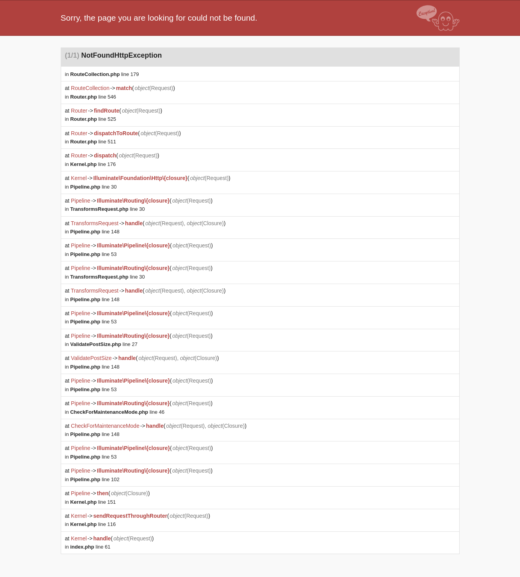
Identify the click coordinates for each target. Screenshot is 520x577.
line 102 (94, 479)
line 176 (93, 164)
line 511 (93, 142)
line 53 (93, 254)
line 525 (93, 119)
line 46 (117, 412)
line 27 (103, 344)
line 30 (93, 187)
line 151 (93, 502)
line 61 (90, 547)
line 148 (94, 232)
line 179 (104, 74)
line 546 (93, 97)
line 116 (93, 524)
